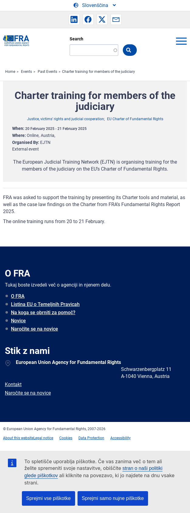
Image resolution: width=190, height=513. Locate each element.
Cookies (65, 438)
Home (10, 72)
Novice (18, 321)
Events (26, 72)
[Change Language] (95, 5)
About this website (18, 438)
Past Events (47, 72)
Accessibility (120, 438)
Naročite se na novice (34, 329)
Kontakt (13, 384)
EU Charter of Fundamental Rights (135, 119)
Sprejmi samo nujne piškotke (113, 498)
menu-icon (181, 41)
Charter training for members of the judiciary (98, 72)
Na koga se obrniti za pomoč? (43, 312)
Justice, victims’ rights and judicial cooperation (65, 119)
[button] (74, 19)
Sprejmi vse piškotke (48, 498)
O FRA (18, 296)
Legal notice (43, 438)
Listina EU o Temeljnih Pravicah (45, 304)
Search (76, 38)
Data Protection (91, 438)
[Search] (94, 50)
